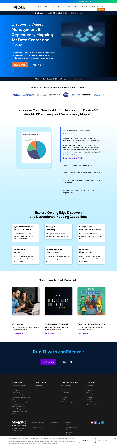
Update (63, 399)
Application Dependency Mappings (21, 397)
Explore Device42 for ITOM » (73, 158)
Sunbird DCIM (89, 402)
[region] (58, 440)
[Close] (115, 438)
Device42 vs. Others (91, 404)
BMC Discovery (90, 385)
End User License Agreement (69, 402)
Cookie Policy (38, 440)
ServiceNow (89, 399)
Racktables (89, 397)
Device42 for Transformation (19, 388)
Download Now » (83, 333)
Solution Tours (16, 392)
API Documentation (66, 385)
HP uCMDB (88, 388)
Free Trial (36, 64)
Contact (102, 1)
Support (92, 1)
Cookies (67, 425)
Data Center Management (19, 390)
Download (63, 395)
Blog (87, 1)
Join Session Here (76, 13)
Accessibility (68, 422)
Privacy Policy (68, 432)
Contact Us (64, 390)
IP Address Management (18, 406)
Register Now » (17, 333)
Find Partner (39, 385)
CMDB (13, 399)
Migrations (15, 413)
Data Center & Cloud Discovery (20, 395)
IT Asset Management (18, 404)
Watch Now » (49, 333)
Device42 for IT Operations (19, 385)
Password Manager (17, 409)
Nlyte (87, 392)
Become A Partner (41, 388)
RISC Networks (90, 395)
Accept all (103, 440)
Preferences (86, 440)
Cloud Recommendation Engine (20, 402)
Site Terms (68, 434)
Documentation (65, 392)
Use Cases (64, 397)
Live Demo (19, 64)
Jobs (97, 1)
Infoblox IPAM (89, 390)
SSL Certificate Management (19, 411)
